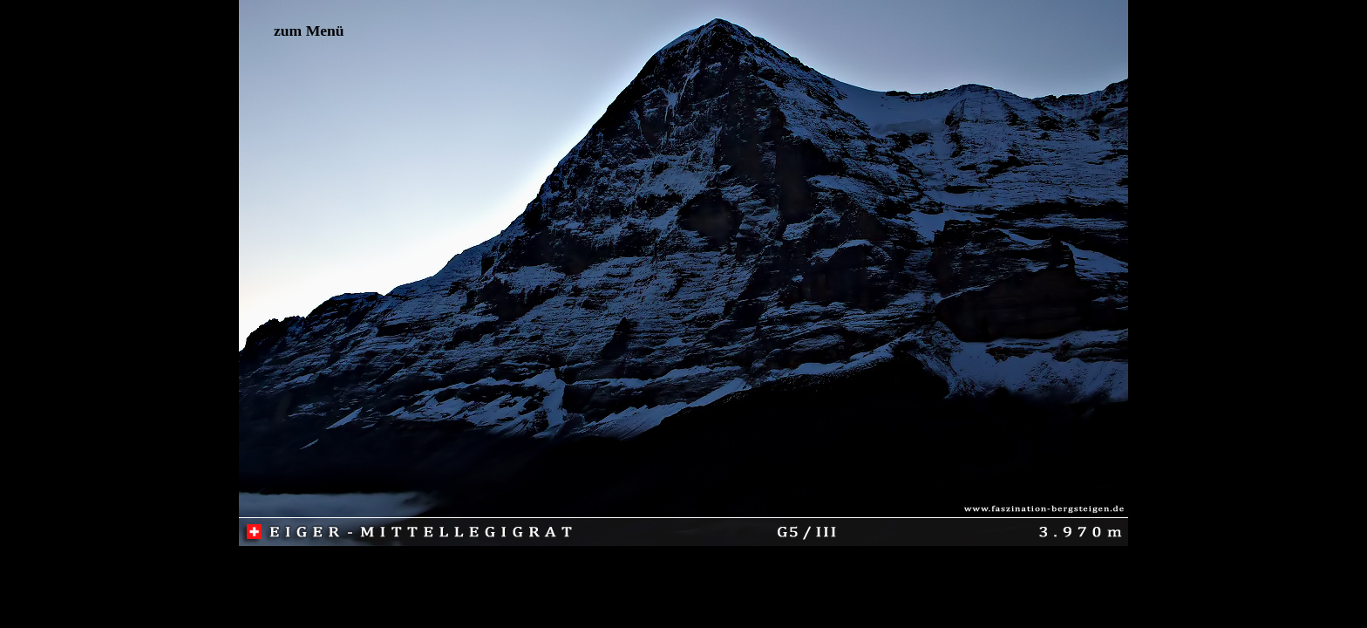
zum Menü (309, 30)
